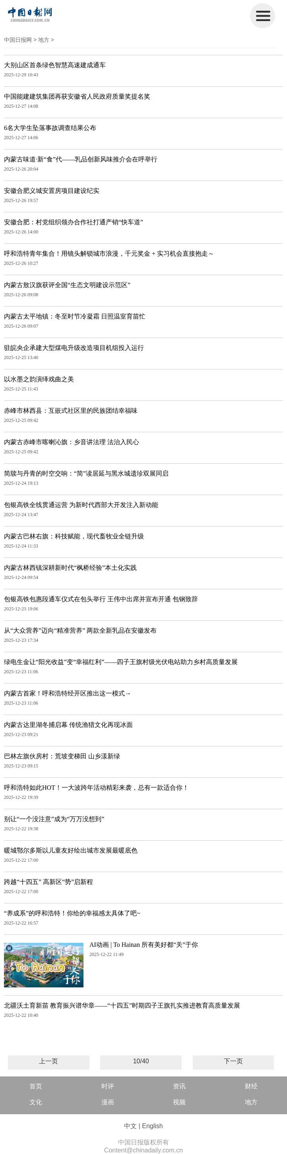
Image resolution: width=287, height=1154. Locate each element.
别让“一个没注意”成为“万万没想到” (54, 819)
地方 (43, 40)
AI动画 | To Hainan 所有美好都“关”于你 (143, 944)
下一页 (233, 1061)
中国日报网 (18, 40)
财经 (251, 1086)
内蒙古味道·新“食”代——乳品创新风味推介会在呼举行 (80, 159)
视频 (179, 1102)
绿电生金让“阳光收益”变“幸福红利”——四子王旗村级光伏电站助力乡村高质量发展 (121, 662)
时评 (107, 1086)
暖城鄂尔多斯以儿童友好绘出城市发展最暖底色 (71, 850)
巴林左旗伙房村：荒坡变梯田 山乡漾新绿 (62, 756)
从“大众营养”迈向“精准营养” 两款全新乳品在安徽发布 (80, 630)
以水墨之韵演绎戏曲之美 (39, 379)
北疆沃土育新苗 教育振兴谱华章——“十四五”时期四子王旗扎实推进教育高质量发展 (122, 1005)
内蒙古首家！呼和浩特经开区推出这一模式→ (67, 693)
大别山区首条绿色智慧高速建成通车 (55, 65)
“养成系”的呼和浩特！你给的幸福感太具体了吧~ (72, 913)
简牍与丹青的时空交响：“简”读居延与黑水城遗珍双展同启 (86, 473)
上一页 (48, 1061)
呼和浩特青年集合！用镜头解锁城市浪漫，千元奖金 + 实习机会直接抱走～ (109, 253)
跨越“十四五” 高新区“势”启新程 (48, 881)
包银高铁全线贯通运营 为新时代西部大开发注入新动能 (81, 504)
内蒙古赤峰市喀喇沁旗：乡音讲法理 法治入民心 (71, 442)
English (152, 1126)
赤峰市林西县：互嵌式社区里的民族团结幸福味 (71, 410)
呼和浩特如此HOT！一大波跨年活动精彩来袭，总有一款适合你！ (96, 787)
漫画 (107, 1102)
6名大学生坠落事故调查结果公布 (50, 127)
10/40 (141, 1061)
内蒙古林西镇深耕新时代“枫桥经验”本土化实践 (70, 567)
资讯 (179, 1086)
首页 (35, 1086)
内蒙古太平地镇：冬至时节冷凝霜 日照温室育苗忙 (74, 316)
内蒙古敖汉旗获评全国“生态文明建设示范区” (67, 285)
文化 (35, 1102)
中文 (130, 1126)
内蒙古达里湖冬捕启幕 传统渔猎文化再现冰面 (68, 724)
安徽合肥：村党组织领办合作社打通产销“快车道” (73, 222)
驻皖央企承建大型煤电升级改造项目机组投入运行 (74, 347)
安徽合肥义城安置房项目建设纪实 (51, 190)
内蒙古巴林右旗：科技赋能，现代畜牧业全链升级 (74, 536)
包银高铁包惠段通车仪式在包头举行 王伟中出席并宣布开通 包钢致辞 (101, 599)
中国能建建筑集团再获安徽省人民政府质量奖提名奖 (77, 96)
